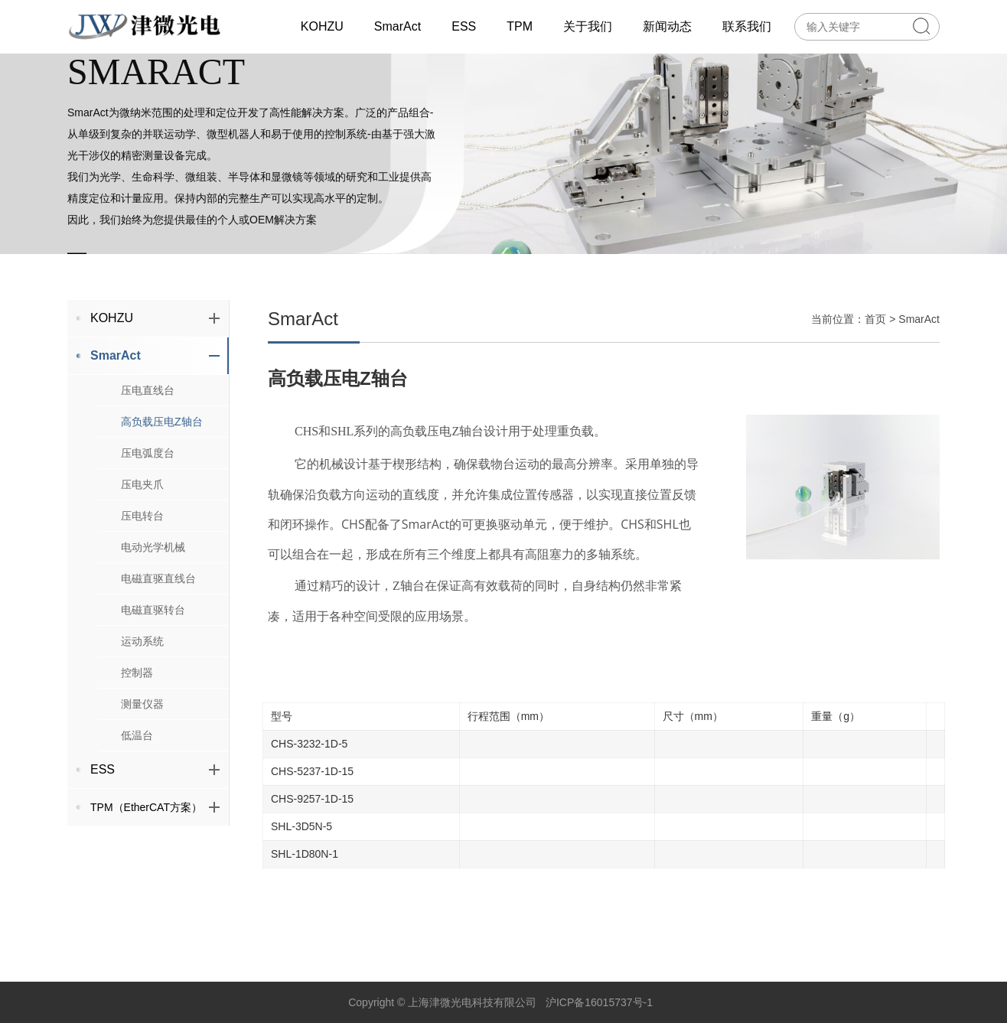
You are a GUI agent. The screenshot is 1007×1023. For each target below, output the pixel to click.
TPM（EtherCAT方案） (155, 822)
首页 (875, 334)
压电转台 (142, 531)
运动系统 (142, 656)
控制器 (137, 688)
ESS (155, 784)
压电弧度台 (147, 468)
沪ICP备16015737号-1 (599, 1002)
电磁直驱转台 (153, 625)
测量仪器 (142, 719)
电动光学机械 (153, 562)
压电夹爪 (142, 500)
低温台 (137, 750)
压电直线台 (147, 405)
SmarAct (155, 370)
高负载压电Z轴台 (162, 437)
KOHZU (155, 333)
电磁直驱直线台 (158, 594)
